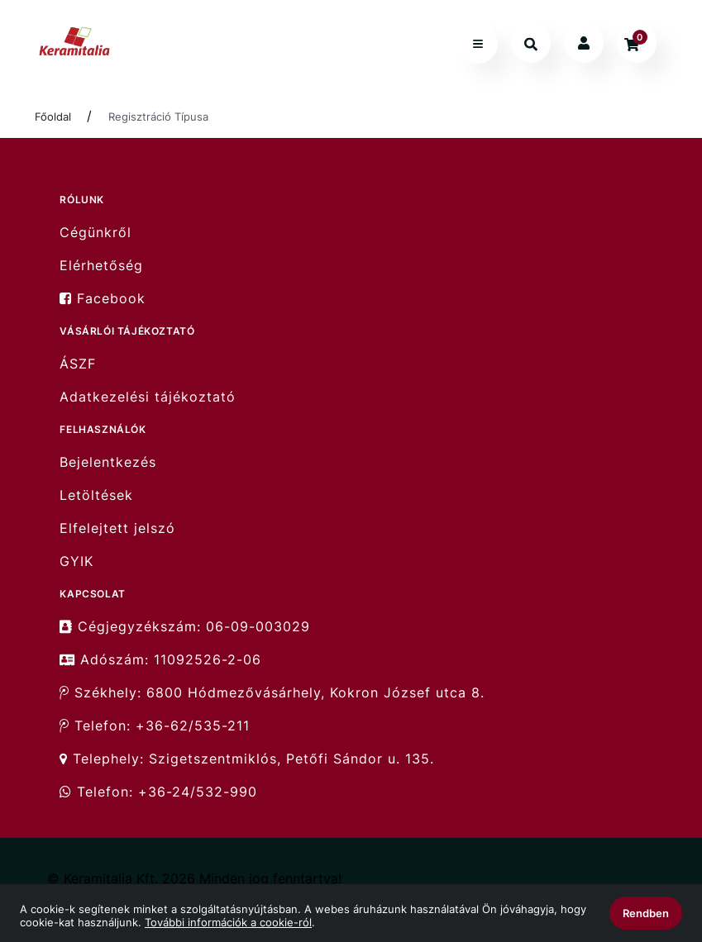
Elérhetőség (101, 266)
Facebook (103, 299)
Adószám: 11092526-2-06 (160, 660)
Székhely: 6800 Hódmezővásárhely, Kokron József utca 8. (272, 693)
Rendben (646, 913)
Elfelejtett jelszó (117, 528)
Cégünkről (95, 232)
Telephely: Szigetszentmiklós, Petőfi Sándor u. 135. (247, 759)
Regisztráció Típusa (158, 116)
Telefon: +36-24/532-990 (158, 792)
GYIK (76, 561)
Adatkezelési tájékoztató (148, 397)
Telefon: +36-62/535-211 (155, 726)
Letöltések (96, 495)
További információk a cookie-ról (228, 922)
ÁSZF (78, 363)
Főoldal (53, 116)
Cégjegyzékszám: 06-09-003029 (185, 626)
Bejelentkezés (108, 462)
